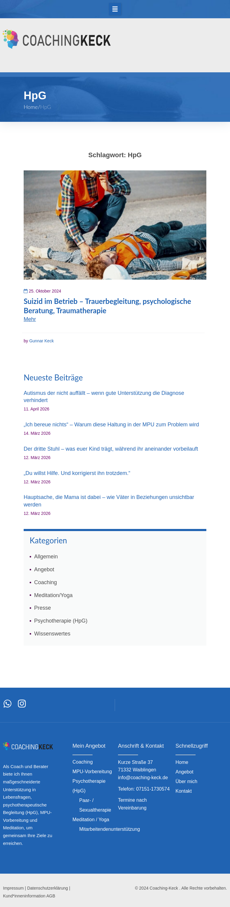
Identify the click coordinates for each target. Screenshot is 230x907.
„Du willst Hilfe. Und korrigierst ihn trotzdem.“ (77, 473)
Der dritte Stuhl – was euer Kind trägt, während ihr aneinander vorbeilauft (111, 449)
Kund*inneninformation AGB (29, 895)
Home (31, 107)
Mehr (30, 319)
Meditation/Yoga (53, 595)
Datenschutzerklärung (47, 888)
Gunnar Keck (41, 340)
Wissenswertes (52, 634)
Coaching (45, 582)
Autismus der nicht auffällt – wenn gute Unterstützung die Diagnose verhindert (104, 396)
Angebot (44, 569)
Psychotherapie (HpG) (60, 621)
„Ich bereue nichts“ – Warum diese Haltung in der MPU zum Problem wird (111, 425)
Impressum (13, 888)
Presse (42, 608)
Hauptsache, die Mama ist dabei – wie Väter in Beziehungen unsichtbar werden (109, 500)
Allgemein (46, 557)
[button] (115, 9)
